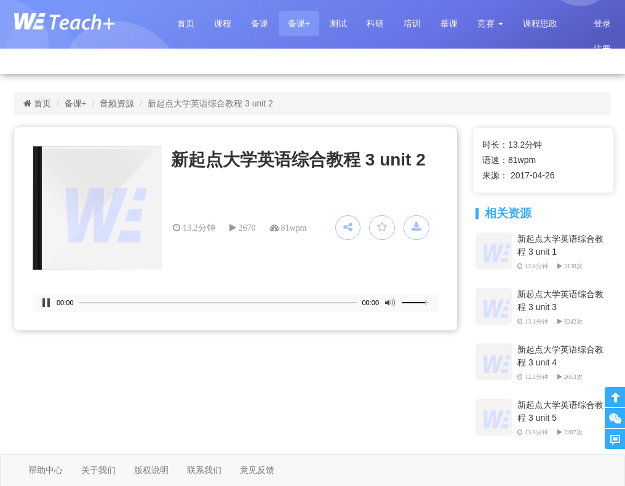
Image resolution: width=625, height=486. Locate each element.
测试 (338, 23)
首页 (185, 23)
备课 (259, 23)
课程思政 (540, 23)
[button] (490, 23)
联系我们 (204, 470)
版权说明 (151, 470)
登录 (602, 23)
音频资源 (117, 103)
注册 (602, 49)
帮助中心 (45, 470)
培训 (412, 23)
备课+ (299, 23)
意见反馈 (257, 470)
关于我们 (98, 470)
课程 (222, 23)
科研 (375, 23)
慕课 (449, 23)
